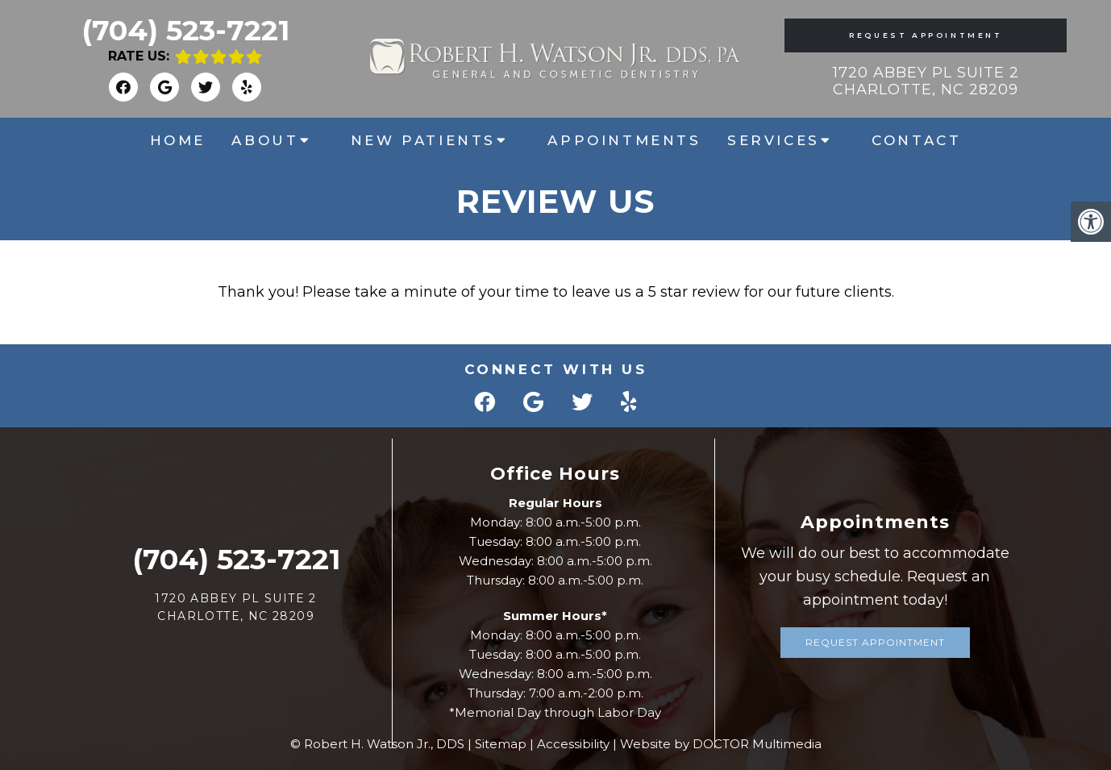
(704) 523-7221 (185, 30)
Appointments (624, 140)
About (264, 140)
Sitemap (500, 743)
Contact (916, 140)
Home (178, 140)
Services (773, 140)
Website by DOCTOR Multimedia (721, 743)
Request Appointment (925, 35)
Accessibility (573, 743)
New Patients (423, 140)
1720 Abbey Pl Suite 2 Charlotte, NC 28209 (926, 81)
